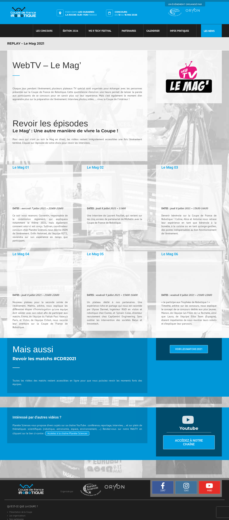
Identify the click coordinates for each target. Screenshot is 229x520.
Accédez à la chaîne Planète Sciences (67, 433)
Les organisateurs (17, 515)
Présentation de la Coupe (20, 512)
